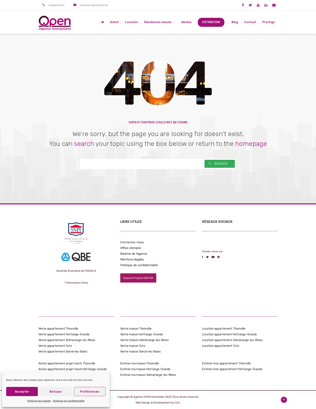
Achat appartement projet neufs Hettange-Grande (72, 369)
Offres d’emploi (130, 248)
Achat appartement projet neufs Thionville (66, 363)
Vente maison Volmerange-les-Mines (144, 340)
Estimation (211, 22)
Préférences (89, 391)
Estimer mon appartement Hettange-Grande (232, 369)
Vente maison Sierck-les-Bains (140, 351)
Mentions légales (132, 259)
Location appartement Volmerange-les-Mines (232, 340)
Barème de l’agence (133, 254)
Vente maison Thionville (136, 328)
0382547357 (56, 5)
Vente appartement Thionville (58, 328)
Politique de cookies (39, 400)
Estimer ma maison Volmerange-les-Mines (148, 375)
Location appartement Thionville (223, 328)
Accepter (22, 391)
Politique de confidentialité (68, 400)
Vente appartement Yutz (55, 346)
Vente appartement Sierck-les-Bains (62, 351)
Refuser (55, 391)
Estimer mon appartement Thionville (226, 363)
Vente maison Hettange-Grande (141, 334)
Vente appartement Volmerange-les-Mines (66, 340)
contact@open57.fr (94, 5)
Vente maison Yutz (132, 346)
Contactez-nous (132, 242)
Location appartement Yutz (220, 346)
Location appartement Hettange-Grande (229, 334)
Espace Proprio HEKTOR (138, 277)
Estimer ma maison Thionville (139, 363)
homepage (251, 144)
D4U (177, 402)
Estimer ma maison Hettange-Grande (145, 369)
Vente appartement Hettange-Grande (64, 334)
